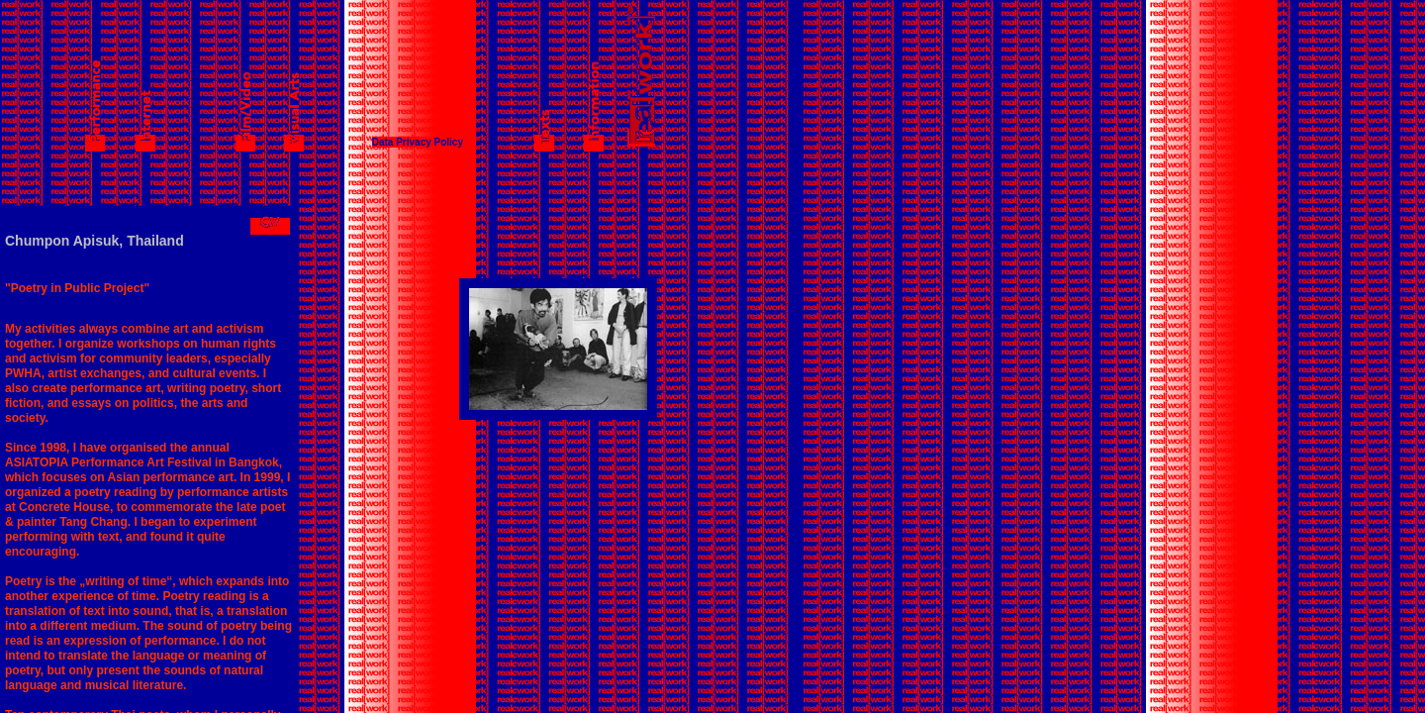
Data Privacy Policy (417, 142)
